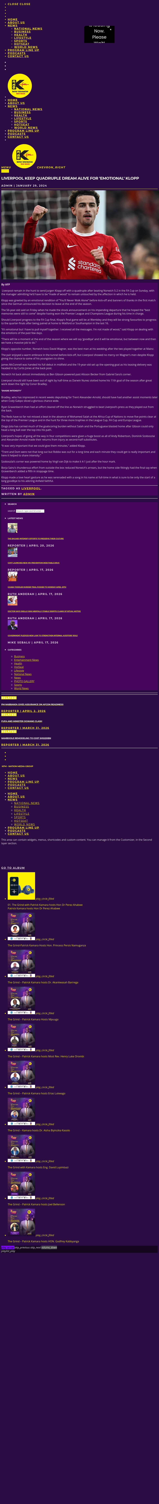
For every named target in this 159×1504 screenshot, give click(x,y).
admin (29, 494)
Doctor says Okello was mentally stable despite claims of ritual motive (44, 611)
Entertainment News (26, 660)
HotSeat (21, 44)
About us (16, 22)
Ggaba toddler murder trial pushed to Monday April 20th (37, 587)
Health (20, 34)
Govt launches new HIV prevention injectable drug (33, 563)
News (13, 25)
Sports (20, 40)
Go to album (13, 867)
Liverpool (31, 488)
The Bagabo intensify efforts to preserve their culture (36, 539)
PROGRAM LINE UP (23, 50)
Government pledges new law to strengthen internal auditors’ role (43, 636)
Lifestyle (23, 37)
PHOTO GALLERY (24, 681)
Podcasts (17, 53)
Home (13, 19)
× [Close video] (111, 29)
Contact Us (18, 56)
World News (26, 47)
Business (22, 31)
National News (28, 28)
